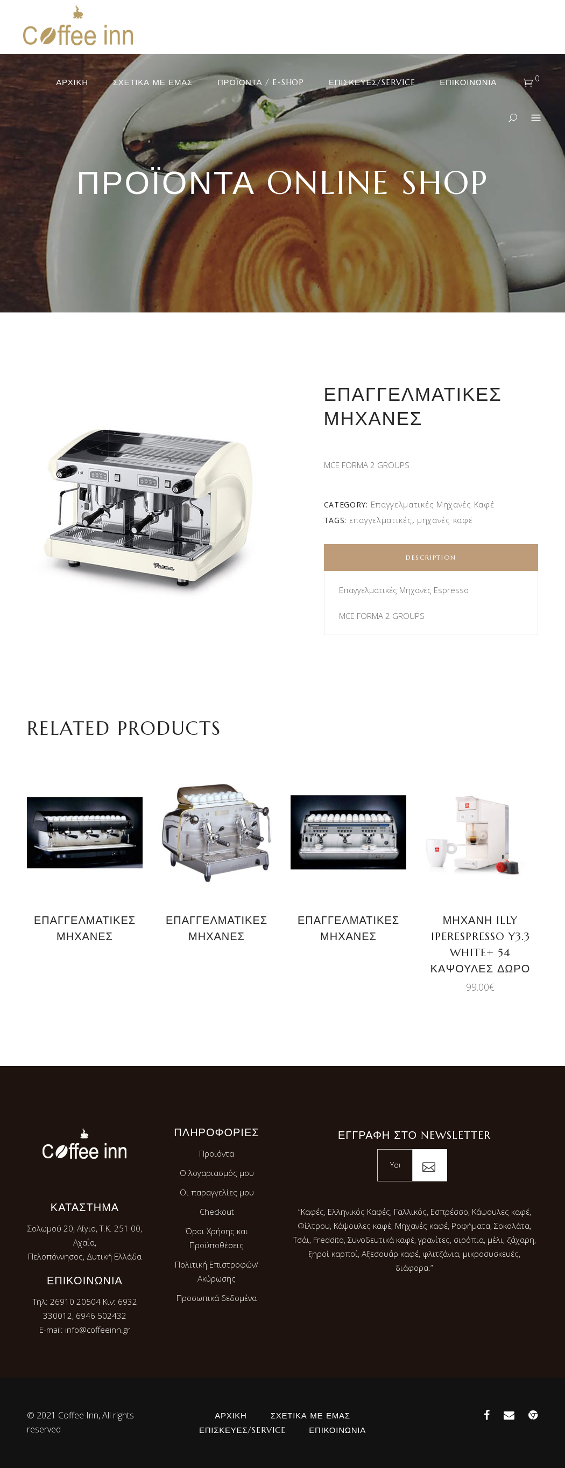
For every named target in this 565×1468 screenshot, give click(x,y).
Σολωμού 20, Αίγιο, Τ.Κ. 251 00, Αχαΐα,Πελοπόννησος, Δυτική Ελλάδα (84, 1242)
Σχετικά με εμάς (310, 1415)
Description (431, 557)
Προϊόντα (216, 1153)
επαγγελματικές (380, 519)
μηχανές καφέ (444, 519)
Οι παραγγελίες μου (217, 1192)
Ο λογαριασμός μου (217, 1172)
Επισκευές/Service (242, 1430)
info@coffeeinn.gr (97, 1329)
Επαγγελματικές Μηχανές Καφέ (433, 504)
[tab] (431, 557)
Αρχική (231, 1415)
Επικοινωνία (337, 1430)
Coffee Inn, (79, 1415)
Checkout (217, 1211)
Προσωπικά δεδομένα (216, 1297)
